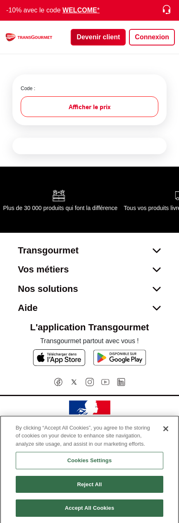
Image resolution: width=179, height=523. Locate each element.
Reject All (89, 489)
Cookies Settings (89, 465)
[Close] (166, 433)
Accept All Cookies (90, 513)
